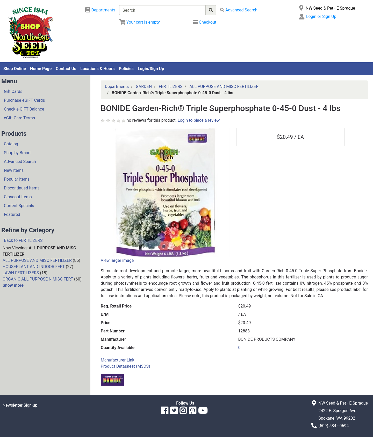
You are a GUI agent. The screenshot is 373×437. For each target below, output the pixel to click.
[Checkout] (204, 22)
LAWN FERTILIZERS (21, 272)
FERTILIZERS (171, 86)
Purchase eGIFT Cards (24, 100)
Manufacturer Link (117, 360)
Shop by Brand (17, 152)
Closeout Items (18, 196)
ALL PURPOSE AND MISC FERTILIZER (37, 260)
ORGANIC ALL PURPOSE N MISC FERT (38, 279)
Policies (126, 68)
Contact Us (66, 68)
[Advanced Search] (238, 10)
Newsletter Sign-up (20, 405)
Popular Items (17, 179)
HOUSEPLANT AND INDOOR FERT (34, 266)
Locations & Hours (97, 68)
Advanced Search (20, 161)
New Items (14, 170)
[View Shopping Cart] (139, 22)
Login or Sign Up (321, 16)
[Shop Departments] (100, 10)
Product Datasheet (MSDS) (125, 366)
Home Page (41, 68)
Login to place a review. (199, 120)
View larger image (117, 260)
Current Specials (19, 205)
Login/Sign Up (151, 68)
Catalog (11, 143)
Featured (12, 214)
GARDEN (144, 86)
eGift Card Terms (19, 117)
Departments (117, 86)
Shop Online (14, 68)
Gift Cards (13, 91)
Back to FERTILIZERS (23, 240)
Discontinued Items (22, 188)
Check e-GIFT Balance (24, 109)
